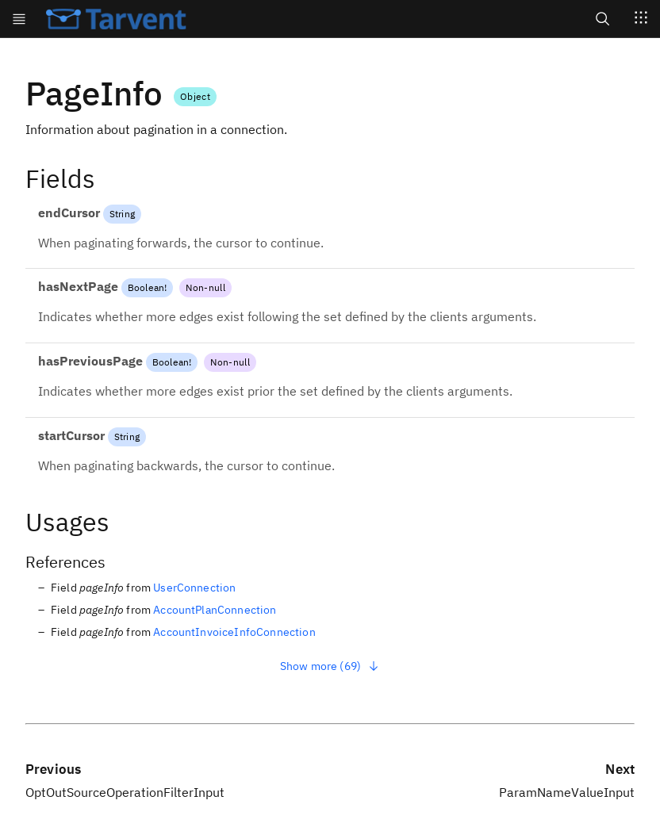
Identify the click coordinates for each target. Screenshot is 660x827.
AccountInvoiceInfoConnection (234, 632)
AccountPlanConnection (214, 610)
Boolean (146, 287)
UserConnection (194, 587)
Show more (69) (330, 666)
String (122, 214)
